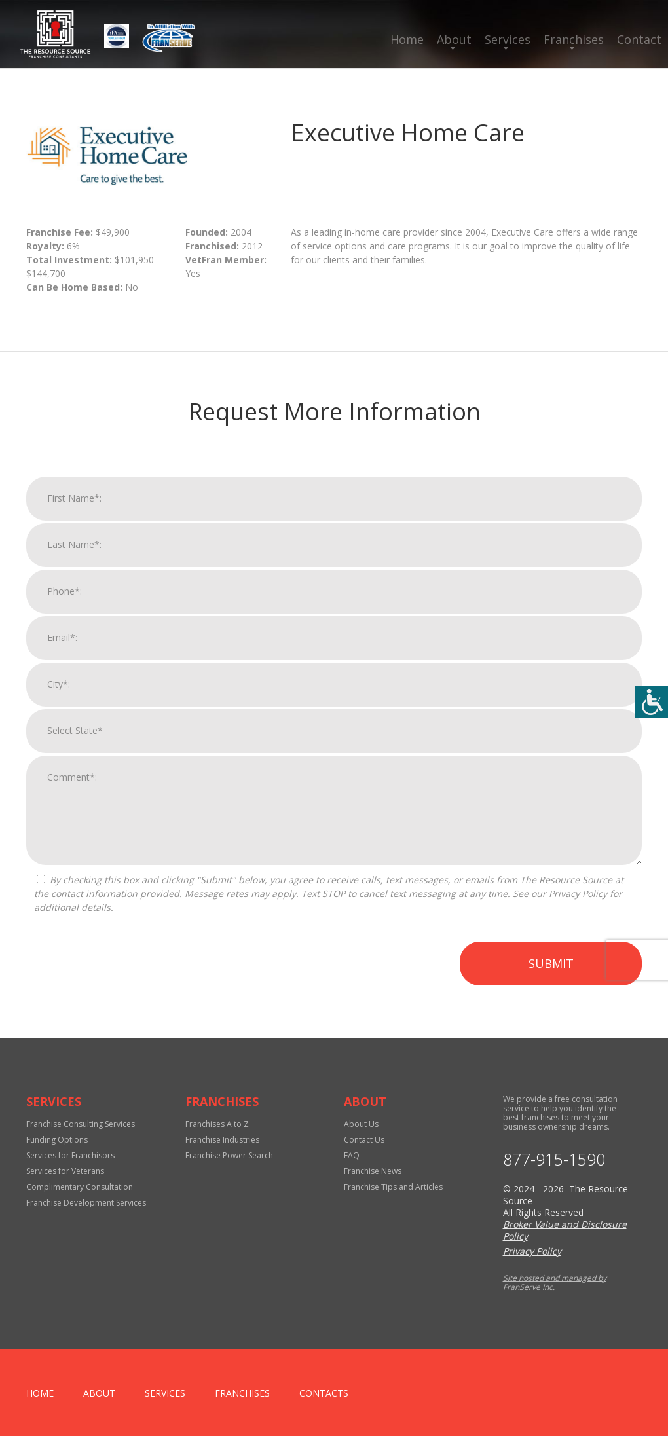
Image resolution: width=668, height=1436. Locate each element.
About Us (361, 1124)
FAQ (352, 1155)
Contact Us (364, 1139)
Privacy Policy (578, 899)
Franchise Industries (222, 1139)
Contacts (323, 1393)
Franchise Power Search (229, 1155)
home (40, 1393)
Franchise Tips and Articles (393, 1186)
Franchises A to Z (217, 1124)
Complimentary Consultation (79, 1186)
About (454, 39)
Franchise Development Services (86, 1202)
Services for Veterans (65, 1171)
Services (507, 39)
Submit (551, 969)
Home (407, 39)
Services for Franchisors (70, 1155)
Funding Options (57, 1139)
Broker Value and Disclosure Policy (565, 1230)
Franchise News (372, 1171)
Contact (639, 39)
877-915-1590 (554, 1159)
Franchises (574, 39)
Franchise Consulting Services (80, 1124)
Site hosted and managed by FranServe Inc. (554, 1282)
